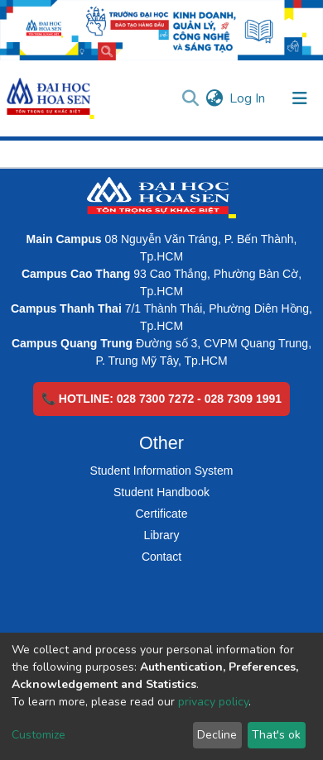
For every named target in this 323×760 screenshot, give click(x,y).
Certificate (161, 513)
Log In (248, 98)
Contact (161, 556)
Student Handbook (161, 492)
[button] (214, 98)
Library (162, 535)
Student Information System (162, 470)
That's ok (276, 735)
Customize (38, 735)
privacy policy (213, 702)
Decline (217, 735)
